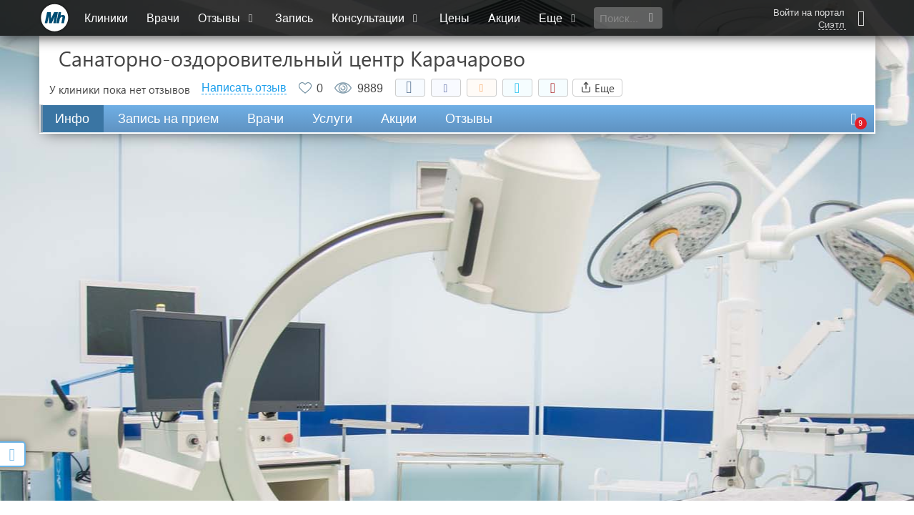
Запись (294, 18)
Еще (559, 18)
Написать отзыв (244, 88)
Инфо (72, 119)
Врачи (162, 18)
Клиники (106, 18)
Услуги (332, 119)
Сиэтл (831, 25)
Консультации (376, 18)
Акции (504, 18)
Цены (454, 18)
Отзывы (227, 18)
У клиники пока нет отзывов (119, 89)
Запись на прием (168, 119)
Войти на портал (809, 12)
